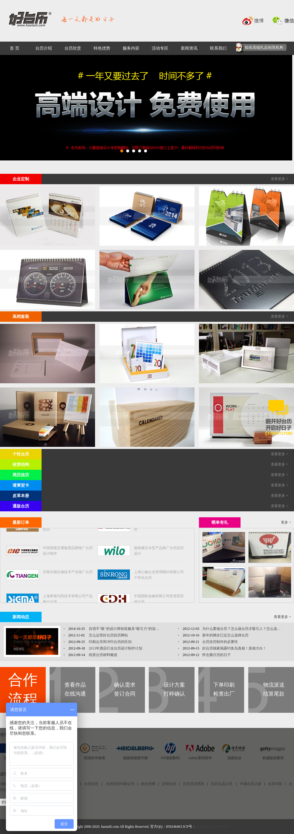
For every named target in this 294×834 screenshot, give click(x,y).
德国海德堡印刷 (135, 758)
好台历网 (148, 784)
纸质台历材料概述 (102, 655)
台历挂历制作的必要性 (220, 642)
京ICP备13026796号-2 (212, 826)
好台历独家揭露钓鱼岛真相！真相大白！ (234, 648)
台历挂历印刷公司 (120, 784)
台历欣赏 (72, 48)
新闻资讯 (189, 48)
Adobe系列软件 (200, 758)
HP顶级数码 (170, 758)
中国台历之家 (250, 784)
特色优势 (102, 48)
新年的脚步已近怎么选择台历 (225, 635)
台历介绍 (43, 48)
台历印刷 (275, 784)
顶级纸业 (234, 758)
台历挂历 (91, 784)
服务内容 (131, 48)
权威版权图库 (273, 758)
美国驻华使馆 (94, 758)
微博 (259, 20)
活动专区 (160, 48)
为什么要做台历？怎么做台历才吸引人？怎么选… (241, 629)
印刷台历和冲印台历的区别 (110, 642)
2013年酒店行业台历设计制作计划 (115, 648)
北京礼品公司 (222, 784)
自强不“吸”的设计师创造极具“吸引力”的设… (123, 629)
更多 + (286, 522)
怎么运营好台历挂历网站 (108, 635)
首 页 (14, 48)
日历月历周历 (193, 784)
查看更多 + (279, 179)
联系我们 (218, 48)
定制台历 (169, 784)
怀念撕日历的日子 (216, 655)
